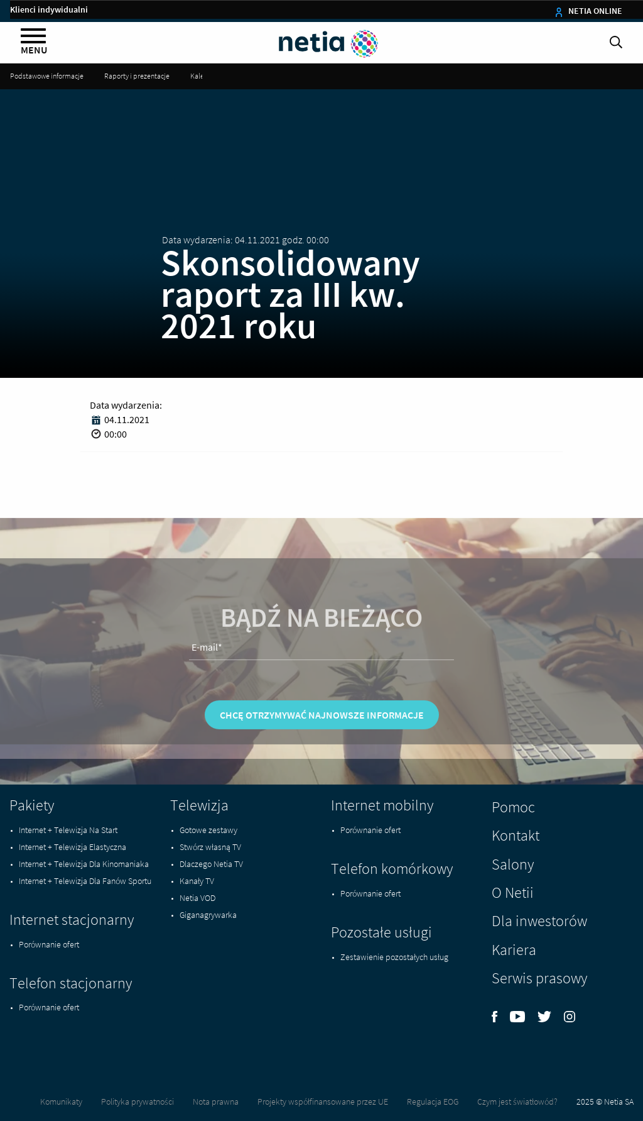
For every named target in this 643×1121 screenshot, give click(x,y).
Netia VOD (197, 897)
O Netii (513, 892)
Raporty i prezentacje (137, 75)
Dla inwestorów (539, 920)
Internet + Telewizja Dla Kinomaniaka (84, 864)
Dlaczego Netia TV (211, 864)
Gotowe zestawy (208, 830)
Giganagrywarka (208, 914)
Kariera (514, 949)
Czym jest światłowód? (517, 1101)
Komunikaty (61, 1101)
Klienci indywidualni (49, 9)
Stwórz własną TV (210, 847)
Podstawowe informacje (47, 75)
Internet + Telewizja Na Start (68, 830)
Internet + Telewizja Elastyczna (72, 847)
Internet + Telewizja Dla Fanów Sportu (85, 880)
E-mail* (207, 667)
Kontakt (515, 835)
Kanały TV (197, 880)
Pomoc (513, 807)
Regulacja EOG (432, 1101)
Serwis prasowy (539, 978)
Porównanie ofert (49, 944)
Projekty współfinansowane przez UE (322, 1101)
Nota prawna (216, 1101)
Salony (513, 864)
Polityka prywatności (137, 1101)
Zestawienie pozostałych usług (394, 957)
